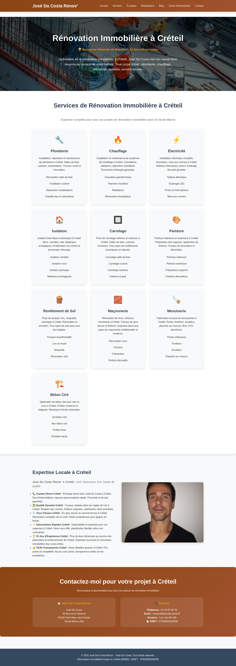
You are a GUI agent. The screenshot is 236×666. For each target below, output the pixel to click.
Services (117, 6)
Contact (199, 6)
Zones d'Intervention (179, 6)
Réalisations (147, 6)
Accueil (104, 6)
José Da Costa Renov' (55, 5)
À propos (131, 6)
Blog (161, 6)
